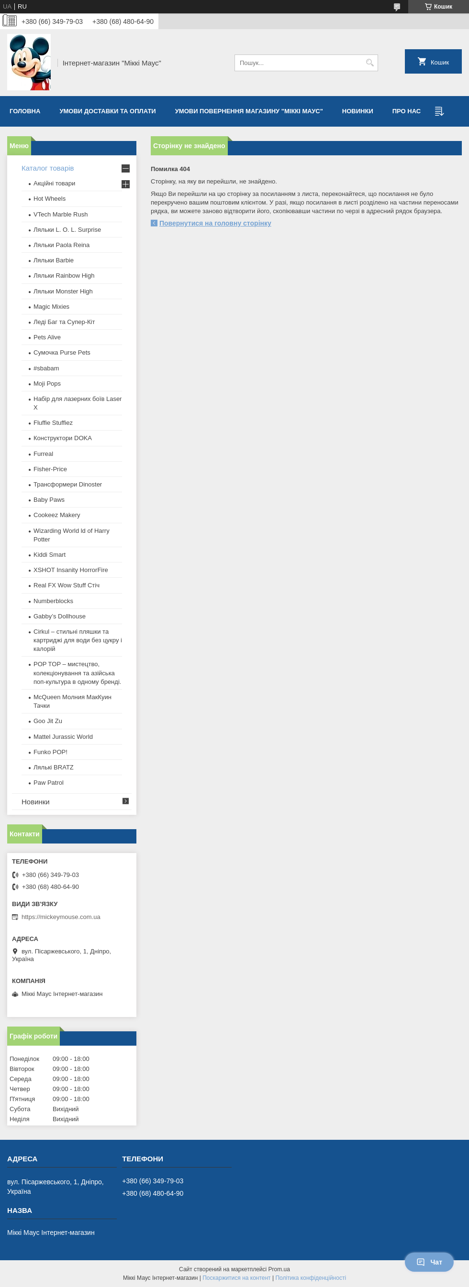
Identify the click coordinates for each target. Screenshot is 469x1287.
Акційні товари (54, 183)
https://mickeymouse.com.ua (61, 916)
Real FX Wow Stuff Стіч (67, 585)
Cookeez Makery (57, 515)
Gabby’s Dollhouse (60, 616)
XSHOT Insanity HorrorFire (71, 569)
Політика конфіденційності (310, 1278)
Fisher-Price (50, 469)
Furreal (43, 453)
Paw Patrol (49, 782)
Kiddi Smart (50, 554)
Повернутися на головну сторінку (215, 223)
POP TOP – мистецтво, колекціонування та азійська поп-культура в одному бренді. (77, 672)
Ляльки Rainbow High (64, 275)
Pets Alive (47, 337)
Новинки (357, 111)
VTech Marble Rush (61, 214)
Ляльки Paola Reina (61, 245)
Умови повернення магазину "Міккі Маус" (249, 111)
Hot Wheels (50, 198)
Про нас (406, 111)
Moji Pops (47, 383)
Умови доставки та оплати (107, 111)
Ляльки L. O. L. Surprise (67, 229)
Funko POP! (50, 752)
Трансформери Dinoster (68, 484)
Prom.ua (279, 1269)
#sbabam (46, 368)
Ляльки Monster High (63, 291)
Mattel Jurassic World (63, 736)
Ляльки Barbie (54, 260)
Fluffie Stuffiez (53, 422)
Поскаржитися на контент (236, 1278)
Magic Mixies (51, 306)
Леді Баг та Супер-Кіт (64, 321)
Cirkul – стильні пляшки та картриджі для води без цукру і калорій (78, 640)
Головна (25, 111)
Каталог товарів (48, 168)
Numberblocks (53, 601)
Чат (429, 1262)
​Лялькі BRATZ (54, 767)
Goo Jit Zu (48, 721)
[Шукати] (369, 62)
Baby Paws (49, 499)
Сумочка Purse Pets (62, 352)
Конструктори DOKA (63, 438)
